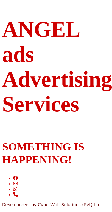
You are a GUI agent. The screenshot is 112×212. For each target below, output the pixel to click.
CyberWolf (49, 204)
